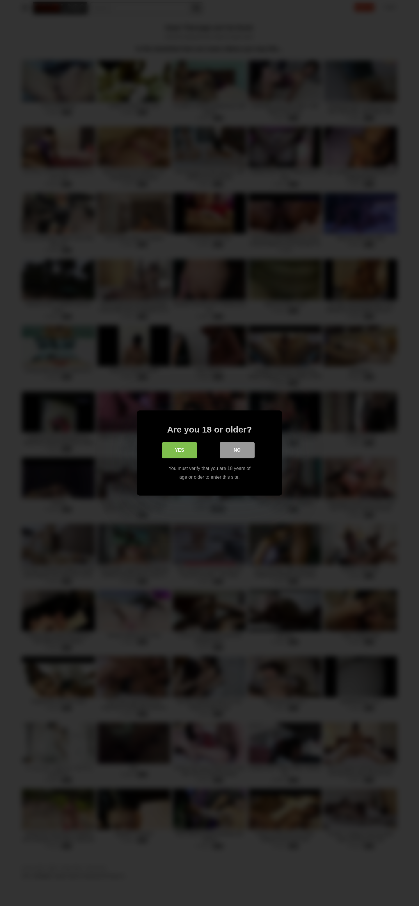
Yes (179, 450)
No (237, 450)
